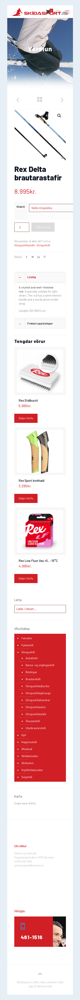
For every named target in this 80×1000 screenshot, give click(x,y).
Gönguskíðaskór (36, 707)
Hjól (23, 735)
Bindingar (31, 672)
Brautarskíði (33, 679)
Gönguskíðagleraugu (38, 693)
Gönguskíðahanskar (38, 700)
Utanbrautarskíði (36, 728)
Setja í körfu (43, 227)
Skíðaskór (27, 763)
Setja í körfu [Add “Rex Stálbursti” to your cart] (26, 418)
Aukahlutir (32, 658)
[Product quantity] (21, 227)
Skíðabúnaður (29, 756)
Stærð (20, 206)
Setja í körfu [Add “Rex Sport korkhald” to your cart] (26, 498)
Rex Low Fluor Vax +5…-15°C (38, 561)
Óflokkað (26, 749)
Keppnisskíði (29, 742)
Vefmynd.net (44, 986)
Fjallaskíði (27, 645)
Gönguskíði (43, 245)
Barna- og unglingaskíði (40, 665)
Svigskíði (26, 777)
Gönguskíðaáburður (38, 686)
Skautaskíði (33, 721)
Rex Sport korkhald (31, 480)
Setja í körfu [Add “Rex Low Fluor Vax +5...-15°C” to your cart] (26, 578)
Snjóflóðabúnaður (32, 770)
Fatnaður (26, 638)
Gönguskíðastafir (24, 245)
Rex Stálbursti (28, 400)
